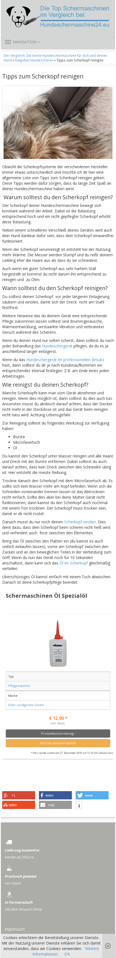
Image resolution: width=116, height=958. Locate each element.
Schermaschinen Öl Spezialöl (46, 595)
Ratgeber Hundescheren (34, 60)
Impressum (15, 929)
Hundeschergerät (57, 346)
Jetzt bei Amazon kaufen (58, 743)
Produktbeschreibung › (58, 733)
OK (67, 954)
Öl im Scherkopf (74, 563)
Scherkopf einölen (80, 521)
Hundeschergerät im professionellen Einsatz (65, 359)
